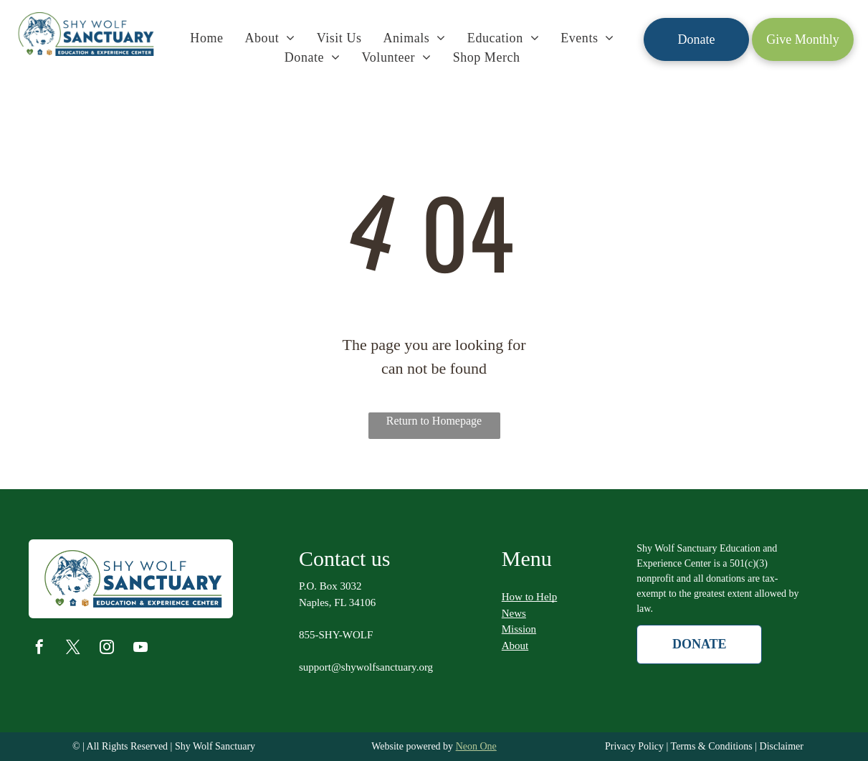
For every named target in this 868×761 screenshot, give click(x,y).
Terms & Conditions (712, 746)
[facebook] (39, 648)
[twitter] (73, 648)
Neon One (476, 746)
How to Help (530, 596)
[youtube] (140, 648)
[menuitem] (206, 38)
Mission (519, 629)
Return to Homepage (434, 421)
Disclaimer (781, 746)
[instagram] (107, 648)
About (515, 645)
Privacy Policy (634, 746)
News (514, 613)
